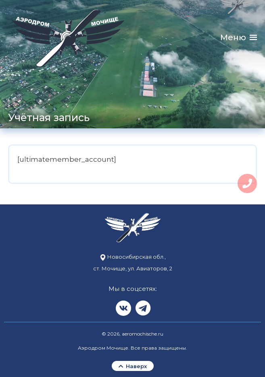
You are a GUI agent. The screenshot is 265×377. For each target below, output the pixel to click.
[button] (233, 38)
